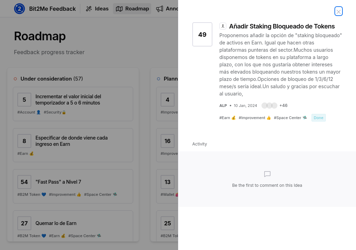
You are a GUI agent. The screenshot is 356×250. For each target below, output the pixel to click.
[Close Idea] (338, 11)
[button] (274, 105)
